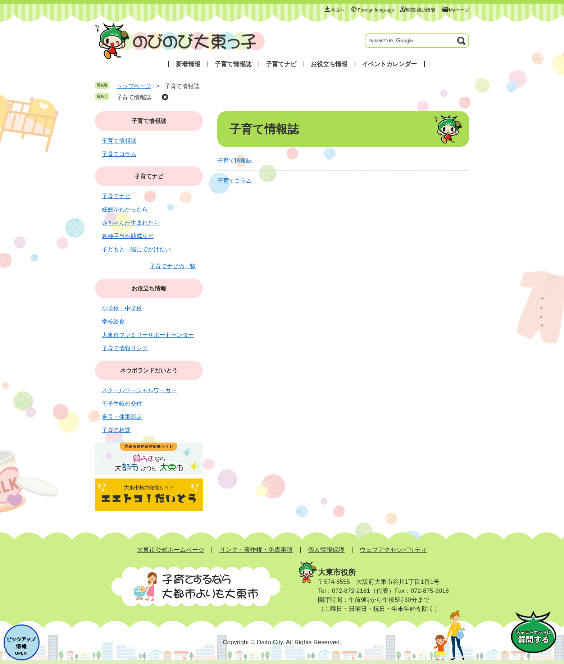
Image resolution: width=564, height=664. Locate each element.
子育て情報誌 (233, 64)
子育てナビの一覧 (173, 266)
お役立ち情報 (329, 64)
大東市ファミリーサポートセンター (148, 335)
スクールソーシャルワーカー (139, 390)
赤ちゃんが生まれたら (130, 223)
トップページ (134, 86)
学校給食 (113, 322)
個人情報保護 (326, 549)
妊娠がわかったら (125, 209)
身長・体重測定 (122, 417)
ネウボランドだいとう (149, 370)
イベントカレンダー (389, 64)
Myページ (459, 10)
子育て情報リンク (125, 348)
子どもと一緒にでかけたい (136, 249)
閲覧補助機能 (421, 10)
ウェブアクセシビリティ (393, 549)
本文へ (338, 10)
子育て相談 (116, 430)
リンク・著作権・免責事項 (256, 549)
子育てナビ (281, 64)
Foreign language (376, 10)
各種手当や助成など (128, 236)
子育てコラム (234, 181)
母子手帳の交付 (122, 403)
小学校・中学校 (122, 308)
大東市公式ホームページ (170, 549)
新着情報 (188, 64)
